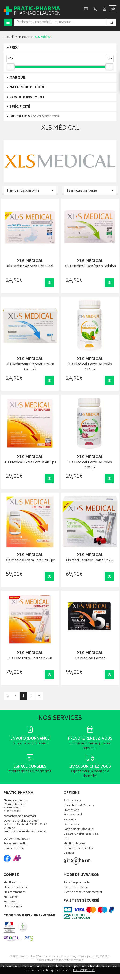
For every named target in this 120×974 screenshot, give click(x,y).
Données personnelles (78, 849)
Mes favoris (11, 902)
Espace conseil (73, 815)
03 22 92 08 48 (11, 812)
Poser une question (16, 844)
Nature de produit (27, 87)
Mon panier (11, 897)
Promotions (71, 810)
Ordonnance (72, 825)
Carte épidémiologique (78, 829)
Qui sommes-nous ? (17, 839)
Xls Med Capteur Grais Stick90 (90, 560)
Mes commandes (15, 893)
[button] (30, 190)
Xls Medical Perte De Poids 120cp (90, 465)
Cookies (69, 853)
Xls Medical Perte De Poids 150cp (90, 367)
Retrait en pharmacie (77, 883)
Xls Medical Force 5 (90, 658)
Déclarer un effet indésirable (81, 834)
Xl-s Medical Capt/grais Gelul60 (90, 266)
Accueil (9, 37)
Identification (12, 883)
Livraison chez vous (76, 888)
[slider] (11, 66)
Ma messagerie (13, 907)
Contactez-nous (14, 849)
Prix (13, 48)
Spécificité (19, 107)
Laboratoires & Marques (79, 806)
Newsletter (70, 820)
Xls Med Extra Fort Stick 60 (30, 658)
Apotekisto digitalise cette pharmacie (60, 960)
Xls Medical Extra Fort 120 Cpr (30, 560)
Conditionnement (27, 97)
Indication (34, 116)
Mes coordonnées (15, 888)
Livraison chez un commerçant (83, 893)
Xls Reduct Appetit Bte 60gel (30, 266)
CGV (66, 839)
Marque (24, 37)
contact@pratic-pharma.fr (20, 817)
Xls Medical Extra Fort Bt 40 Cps (30, 462)
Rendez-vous (72, 801)
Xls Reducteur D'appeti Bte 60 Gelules (30, 367)
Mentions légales (74, 844)
